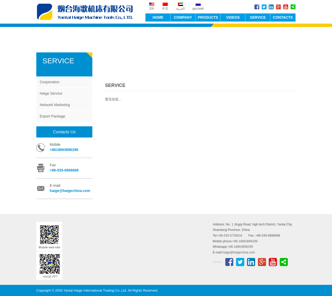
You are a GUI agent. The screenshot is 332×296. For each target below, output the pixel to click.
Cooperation (49, 82)
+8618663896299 (64, 150)
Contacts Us (64, 132)
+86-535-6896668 (64, 170)
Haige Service (51, 93)
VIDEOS (233, 17)
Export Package (52, 116)
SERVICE (258, 17)
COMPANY (183, 17)
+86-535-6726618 (230, 235)
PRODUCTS (208, 17)
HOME (158, 17)
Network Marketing (55, 105)
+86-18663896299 (245, 241)
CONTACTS (283, 17)
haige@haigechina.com (70, 191)
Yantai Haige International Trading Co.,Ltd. (85, 12)
